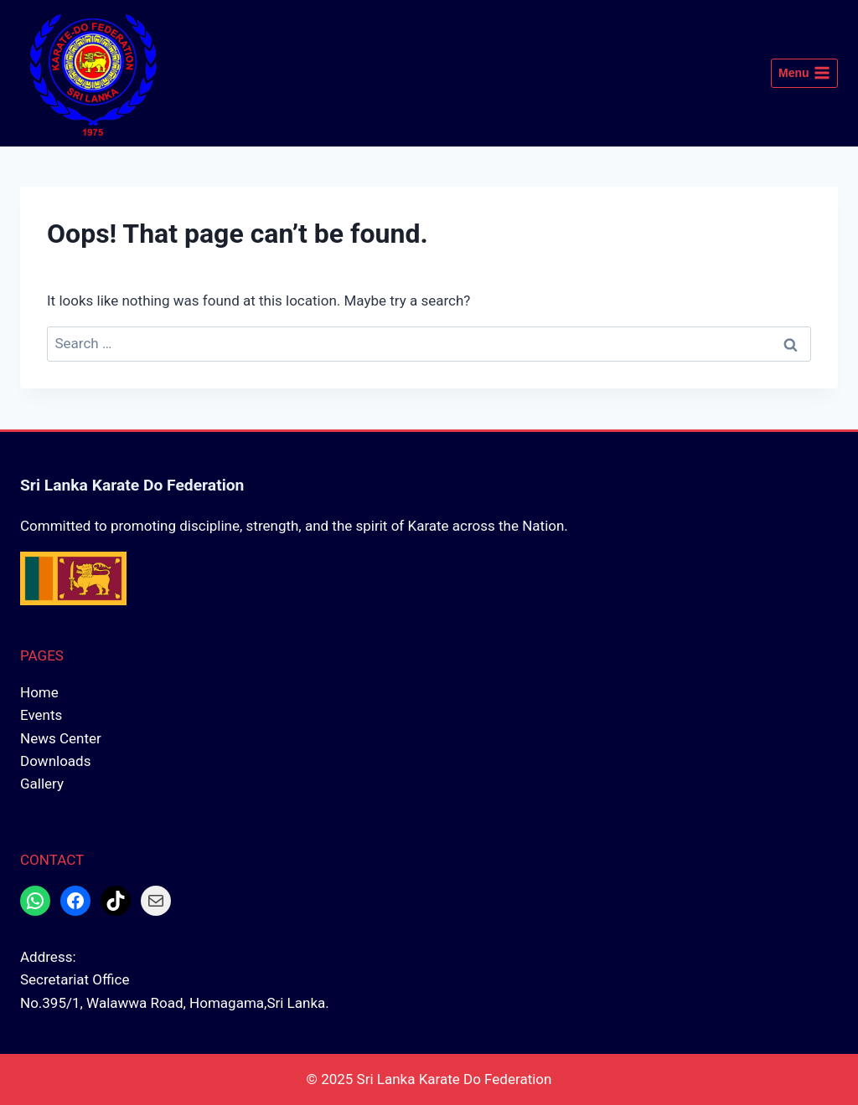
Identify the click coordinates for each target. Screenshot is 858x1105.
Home (39, 692)
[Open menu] (804, 74)
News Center (60, 738)
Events (41, 715)
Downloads (55, 761)
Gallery (42, 783)
